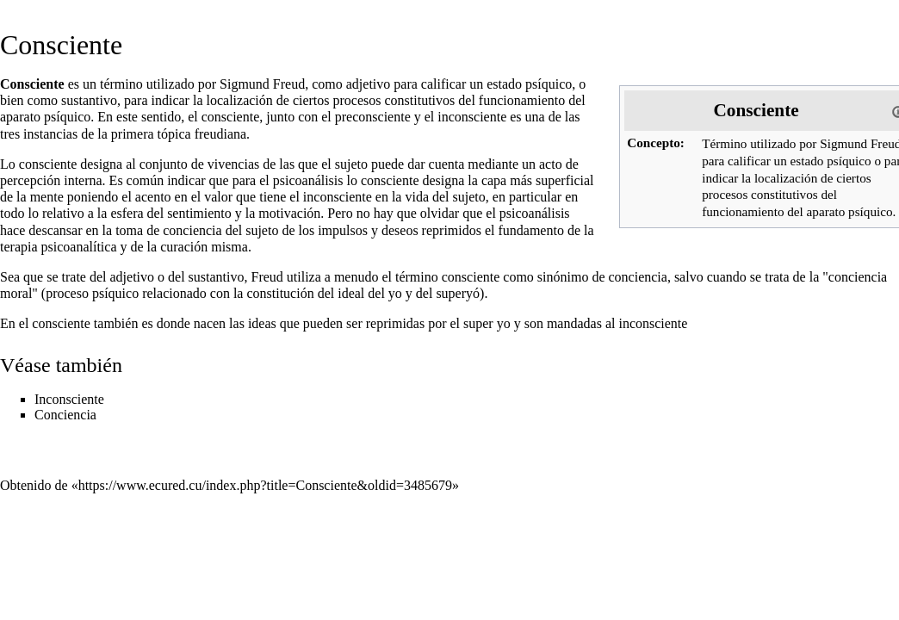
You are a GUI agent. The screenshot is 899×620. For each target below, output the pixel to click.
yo (395, 293)
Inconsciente (69, 399)
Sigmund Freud (262, 84)
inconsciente (471, 116)
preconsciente (373, 116)
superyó (458, 293)
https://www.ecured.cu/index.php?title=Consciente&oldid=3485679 (265, 485)
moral (16, 293)
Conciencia (65, 414)
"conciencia (854, 277)
